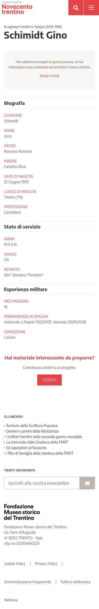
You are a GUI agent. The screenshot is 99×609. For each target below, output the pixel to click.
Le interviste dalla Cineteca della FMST (36, 442)
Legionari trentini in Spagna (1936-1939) (33, 27)
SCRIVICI (49, 380)
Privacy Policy (46, 563)
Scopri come (49, 75)
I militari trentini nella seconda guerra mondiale (43, 436)
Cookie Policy (15, 563)
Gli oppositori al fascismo (25, 447)
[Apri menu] (91, 7)
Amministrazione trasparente (27, 582)
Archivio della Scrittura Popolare (31, 425)
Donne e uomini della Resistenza (31, 431)
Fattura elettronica (76, 582)
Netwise (11, 600)
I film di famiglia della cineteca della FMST (38, 453)
